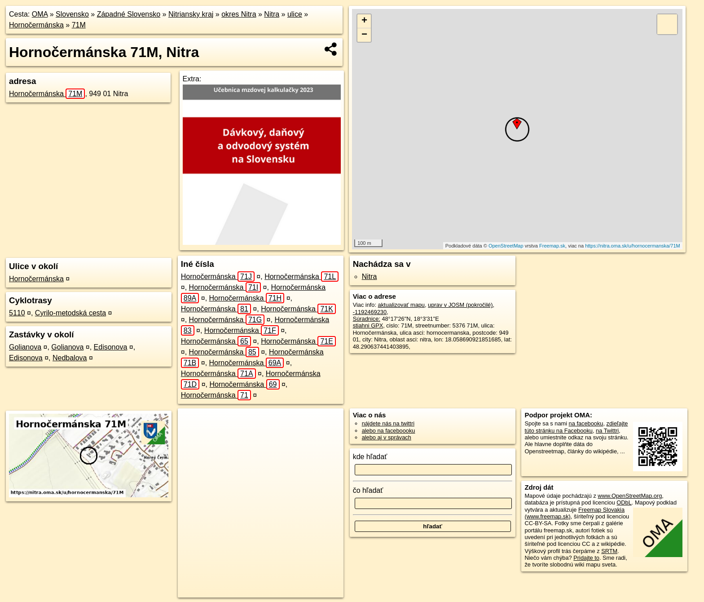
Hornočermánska (36, 25)
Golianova (25, 347)
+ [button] (364, 21)
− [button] (364, 35)
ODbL (623, 502)
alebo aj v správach (386, 437)
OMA (40, 14)
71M (79, 25)
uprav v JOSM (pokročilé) (460, 304)
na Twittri (607, 430)
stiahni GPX (368, 325)
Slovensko (72, 14)
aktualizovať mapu (401, 304)
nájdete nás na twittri (388, 423)
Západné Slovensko (128, 14)
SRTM (609, 551)
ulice (294, 14)
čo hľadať (368, 490)
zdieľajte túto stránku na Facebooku (576, 427)
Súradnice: (366, 318)
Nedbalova (70, 358)
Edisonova (111, 347)
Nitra (271, 14)
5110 (17, 313)
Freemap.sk (552, 245)
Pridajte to (586, 557)
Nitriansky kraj (190, 14)
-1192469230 (370, 312)
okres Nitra (238, 14)
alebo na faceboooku (388, 430)
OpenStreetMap (506, 245)
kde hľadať (370, 456)
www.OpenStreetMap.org (630, 495)
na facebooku (586, 423)
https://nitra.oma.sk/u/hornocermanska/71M (632, 245)
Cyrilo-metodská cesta (70, 313)
